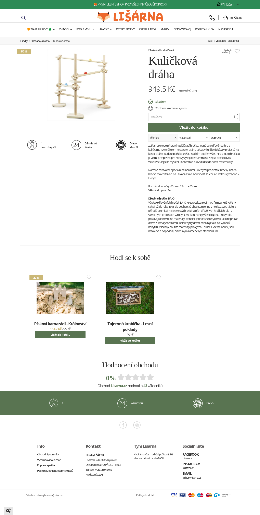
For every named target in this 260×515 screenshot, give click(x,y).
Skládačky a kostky (40, 41)
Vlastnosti (193, 137)
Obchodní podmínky (48, 454)
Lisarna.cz (119, 385)
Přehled (163, 137)
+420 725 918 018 (103, 469)
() (234, 18)
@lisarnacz (188, 468)
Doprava (224, 137)
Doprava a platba (46, 465)
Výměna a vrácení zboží (49, 460)
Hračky (24, 41)
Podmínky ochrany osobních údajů (55, 470)
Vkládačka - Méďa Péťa (227, 41)
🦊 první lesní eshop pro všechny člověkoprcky (130, 4)
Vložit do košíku (60, 335)
